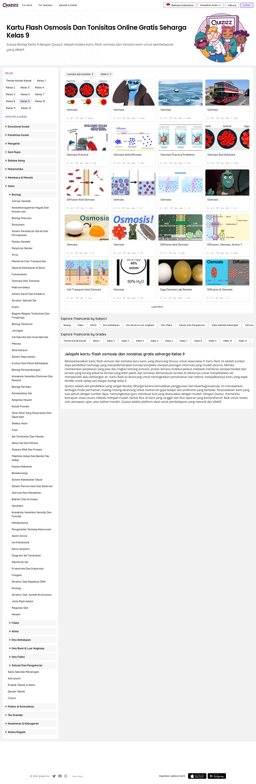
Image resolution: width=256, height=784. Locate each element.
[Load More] (157, 306)
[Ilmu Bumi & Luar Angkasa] (140, 325)
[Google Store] (217, 776)
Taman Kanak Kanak (19, 80)
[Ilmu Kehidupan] (111, 325)
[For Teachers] (45, 5)
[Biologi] (67, 325)
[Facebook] (60, 776)
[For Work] (27, 5)
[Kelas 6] (169, 340)
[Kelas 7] (183, 340)
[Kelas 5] (154, 340)
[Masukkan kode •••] (211, 5)
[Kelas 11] (243, 340)
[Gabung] (232, 5)
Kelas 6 (25, 94)
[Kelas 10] (228, 340)
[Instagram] (65, 776)
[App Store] (197, 776)
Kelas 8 (10, 101)
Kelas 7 (39, 94)
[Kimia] (93, 325)
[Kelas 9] (106, 74)
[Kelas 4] (140, 340)
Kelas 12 (26, 108)
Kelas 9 (25, 101)
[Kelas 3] (125, 340)
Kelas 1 (41, 80)
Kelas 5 (10, 94)
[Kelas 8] (198, 340)
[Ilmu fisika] (166, 325)
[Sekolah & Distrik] (68, 5)
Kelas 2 (10, 87)
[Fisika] (80, 325)
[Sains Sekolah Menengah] (225, 325)
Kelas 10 (40, 101)
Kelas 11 (11, 108)
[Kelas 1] (96, 340)
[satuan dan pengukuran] (192, 325)
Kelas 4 (39, 87)
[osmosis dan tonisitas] (80, 74)
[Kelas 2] (111, 340)
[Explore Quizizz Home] (10, 5)
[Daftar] (246, 5)
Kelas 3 (25, 87)
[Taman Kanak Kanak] (75, 340)
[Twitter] (54, 776)
